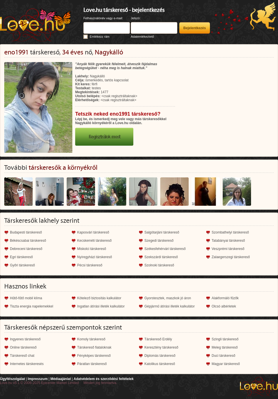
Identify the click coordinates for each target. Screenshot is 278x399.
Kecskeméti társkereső (94, 241)
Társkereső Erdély (158, 339)
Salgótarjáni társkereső (161, 232)
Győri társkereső (22, 265)
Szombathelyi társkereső (230, 232)
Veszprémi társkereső (228, 249)
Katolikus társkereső (159, 364)
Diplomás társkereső (159, 356)
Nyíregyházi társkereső (94, 257)
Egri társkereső (21, 257)
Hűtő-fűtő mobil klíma (26, 298)
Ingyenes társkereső (25, 339)
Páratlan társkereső (92, 364)
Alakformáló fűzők (225, 298)
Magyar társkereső (226, 364)
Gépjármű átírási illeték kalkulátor (169, 306)
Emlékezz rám (99, 36)
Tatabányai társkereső (228, 241)
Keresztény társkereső (161, 347)
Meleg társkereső (225, 347)
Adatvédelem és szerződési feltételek (103, 379)
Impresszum (38, 379)
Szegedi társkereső (159, 241)
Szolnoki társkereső (159, 265)
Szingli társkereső (225, 339)
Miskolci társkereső (91, 249)
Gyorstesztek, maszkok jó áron (167, 298)
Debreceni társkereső (26, 249)
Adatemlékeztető (142, 36)
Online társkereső (23, 347)
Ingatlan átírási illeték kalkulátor (101, 306)
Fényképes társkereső (94, 356)
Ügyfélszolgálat (12, 379)
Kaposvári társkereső (93, 232)
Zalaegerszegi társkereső (231, 257)
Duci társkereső (223, 356)
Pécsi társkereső (89, 265)
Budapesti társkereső (26, 232)
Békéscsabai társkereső (28, 241)
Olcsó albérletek (224, 306)
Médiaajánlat (60, 379)
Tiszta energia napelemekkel (31, 306)
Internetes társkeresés (27, 364)
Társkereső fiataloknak (94, 347)
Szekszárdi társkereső (161, 257)
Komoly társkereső (91, 339)
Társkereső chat (22, 356)
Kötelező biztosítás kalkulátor (99, 298)
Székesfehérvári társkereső (165, 249)
